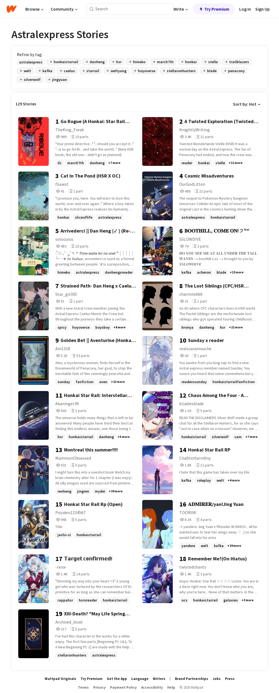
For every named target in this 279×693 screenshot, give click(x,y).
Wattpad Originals (60, 678)
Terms (83, 687)
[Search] (91, 9)
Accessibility (152, 687)
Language (139, 678)
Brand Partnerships (191, 678)
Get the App (117, 678)
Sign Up (262, 9)
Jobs (217, 678)
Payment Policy (123, 687)
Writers (159, 678)
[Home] (12, 9)
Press (230, 678)
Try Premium (213, 9)
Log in (245, 9)
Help (171, 687)
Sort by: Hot (246, 104)
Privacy (99, 687)
